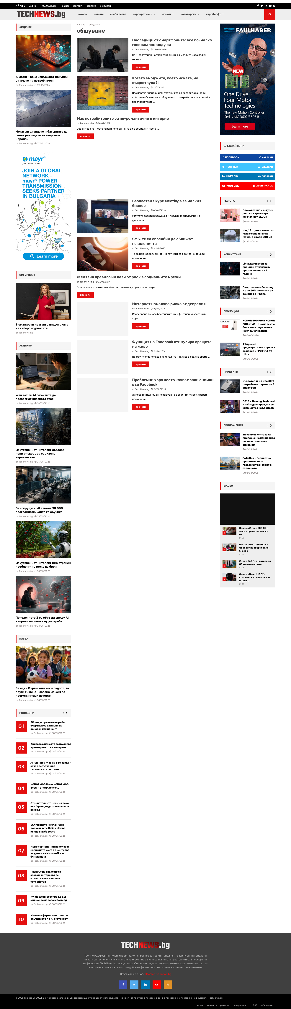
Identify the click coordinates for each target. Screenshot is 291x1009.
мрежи (166, 14)
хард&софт (213, 14)
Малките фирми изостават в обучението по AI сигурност (49, 917)
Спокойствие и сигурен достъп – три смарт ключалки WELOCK (258, 213)
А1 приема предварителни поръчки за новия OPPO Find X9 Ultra (259, 349)
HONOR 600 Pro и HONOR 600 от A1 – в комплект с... (49, 786)
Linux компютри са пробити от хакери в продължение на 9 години (256, 268)
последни (26, 713)
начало (82, 14)
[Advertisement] (145, 169)
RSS (255, 1005)
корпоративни (142, 14)
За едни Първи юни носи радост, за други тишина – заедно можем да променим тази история (42, 691)
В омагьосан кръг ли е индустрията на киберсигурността (42, 326)
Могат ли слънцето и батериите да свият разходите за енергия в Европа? (41, 135)
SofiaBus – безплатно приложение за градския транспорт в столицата (257, 463)
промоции (231, 311)
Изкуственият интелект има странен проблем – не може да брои (43, 564)
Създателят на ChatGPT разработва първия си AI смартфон (259, 384)
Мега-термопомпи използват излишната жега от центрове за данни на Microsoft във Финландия (49, 851)
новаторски (188, 14)
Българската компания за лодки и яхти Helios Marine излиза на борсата (47, 828)
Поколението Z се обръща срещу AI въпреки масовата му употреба (42, 619)
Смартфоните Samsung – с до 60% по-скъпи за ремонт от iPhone (258, 290)
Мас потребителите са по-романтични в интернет (124, 118)
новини (99, 14)
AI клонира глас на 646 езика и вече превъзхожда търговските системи (50, 766)
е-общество (118, 14)
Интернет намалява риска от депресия (169, 304)
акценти (25, 27)
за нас (65, 5)
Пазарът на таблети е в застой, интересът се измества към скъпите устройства (45, 876)
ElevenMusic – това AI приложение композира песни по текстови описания (259, 439)
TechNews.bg (142, 49)
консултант (232, 254)
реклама (91, 5)
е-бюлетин (105, 5)
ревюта (229, 200)
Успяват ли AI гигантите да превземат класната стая (36, 397)
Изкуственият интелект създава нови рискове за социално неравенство (40, 453)
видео (228, 485)
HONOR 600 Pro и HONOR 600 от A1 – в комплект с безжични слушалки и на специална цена (259, 325)
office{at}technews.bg (158, 974)
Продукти (230, 371)
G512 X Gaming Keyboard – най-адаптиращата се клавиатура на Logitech (259, 404)
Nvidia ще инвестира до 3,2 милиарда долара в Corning (48, 898)
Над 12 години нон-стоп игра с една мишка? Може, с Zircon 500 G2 (258, 234)
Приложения (233, 425)
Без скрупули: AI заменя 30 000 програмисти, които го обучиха (39, 510)
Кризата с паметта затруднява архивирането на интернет (50, 745)
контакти (78, 5)
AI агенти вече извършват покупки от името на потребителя (42, 78)
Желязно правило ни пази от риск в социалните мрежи (129, 277)
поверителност (241, 1005)
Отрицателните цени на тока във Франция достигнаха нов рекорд (49, 806)
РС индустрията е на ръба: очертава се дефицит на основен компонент (47, 726)
